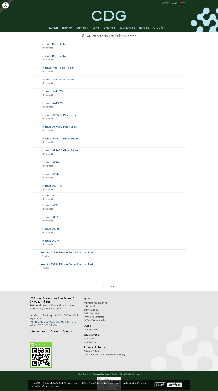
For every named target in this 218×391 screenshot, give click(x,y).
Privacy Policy (91, 351)
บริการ (96, 28)
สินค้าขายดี (82, 28)
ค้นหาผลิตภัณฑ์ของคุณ (95, 303)
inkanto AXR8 (50, 229)
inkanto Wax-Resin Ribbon (58, 68)
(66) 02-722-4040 (66, 322)
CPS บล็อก (159, 28)
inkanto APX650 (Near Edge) (60, 115)
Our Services (91, 329)
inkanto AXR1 (50, 205)
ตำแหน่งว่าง (90, 342)
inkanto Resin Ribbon (55, 44)
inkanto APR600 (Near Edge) (60, 139)
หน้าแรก (53, 28)
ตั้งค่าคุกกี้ (160, 384)
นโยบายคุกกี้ (55, 386)
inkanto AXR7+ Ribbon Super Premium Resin (67, 252)
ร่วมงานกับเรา (127, 28)
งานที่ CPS (89, 338)
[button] (170, 28)
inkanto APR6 (50, 162)
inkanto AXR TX (52, 186)
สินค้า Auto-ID (91, 310)
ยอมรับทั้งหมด (175, 384)
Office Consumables (95, 320)
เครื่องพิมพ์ (89, 306)
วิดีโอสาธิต (109, 28)
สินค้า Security (91, 313)
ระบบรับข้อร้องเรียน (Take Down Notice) (104, 354)
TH (183, 3)
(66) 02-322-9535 (45, 322)
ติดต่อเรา (144, 28)
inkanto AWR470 (52, 91)
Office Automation (94, 316)
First (105, 286)
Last (112, 286)
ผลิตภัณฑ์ (67, 28)
